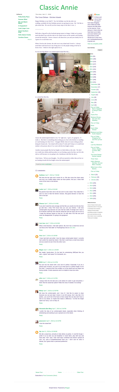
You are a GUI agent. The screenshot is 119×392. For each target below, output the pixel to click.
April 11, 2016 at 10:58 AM (49, 331)
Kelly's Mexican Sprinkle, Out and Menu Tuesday (96, 163)
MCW (41, 262)
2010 (91, 196)
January (93, 179)
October (93, 89)
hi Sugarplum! (22, 26)
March (93, 174)
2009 (91, 198)
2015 (91, 183)
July (92, 97)
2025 (91, 59)
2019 (91, 74)
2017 (91, 79)
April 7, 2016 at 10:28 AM (50, 235)
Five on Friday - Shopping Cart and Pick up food (96, 138)
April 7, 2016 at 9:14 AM (51, 203)
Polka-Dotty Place (24, 17)
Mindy (41, 290)
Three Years (94, 159)
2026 (91, 56)
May (92, 102)
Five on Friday (95, 123)
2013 (91, 188)
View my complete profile (95, 43)
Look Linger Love (23, 28)
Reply (41, 183)
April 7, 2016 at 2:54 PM (59, 308)
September (94, 92)
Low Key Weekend (96, 144)
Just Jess (42, 223)
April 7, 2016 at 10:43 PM (53, 321)
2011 (91, 193)
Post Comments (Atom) (50, 375)
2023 (91, 64)
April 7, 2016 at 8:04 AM (50, 189)
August (93, 94)
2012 (91, 190)
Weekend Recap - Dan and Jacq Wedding (96, 119)
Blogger (67, 388)
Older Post (80, 372)
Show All (29, 39)
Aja (40, 331)
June (92, 100)
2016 (91, 82)
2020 (91, 72)
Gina (40, 235)
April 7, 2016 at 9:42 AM (53, 223)
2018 (91, 77)
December (94, 84)
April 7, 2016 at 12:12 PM (50, 262)
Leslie (41, 189)
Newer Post (39, 372)
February (94, 177)
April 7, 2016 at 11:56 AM (51, 250)
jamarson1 (42, 321)
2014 (91, 185)
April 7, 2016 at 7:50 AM (52, 175)
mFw (40, 278)
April (92, 105)
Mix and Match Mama (22, 22)
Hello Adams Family (24, 35)
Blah (92, 142)
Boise (92, 125)
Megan (41, 250)
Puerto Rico (94, 114)
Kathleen (42, 175)
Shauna (41, 203)
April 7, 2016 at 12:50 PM (51, 290)
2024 (91, 61)
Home (60, 372)
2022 (91, 66)
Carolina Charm (23, 37)
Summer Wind (22, 19)
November (94, 87)
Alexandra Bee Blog (45, 308)
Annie (98, 14)
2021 (91, 69)
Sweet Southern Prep (23, 31)
